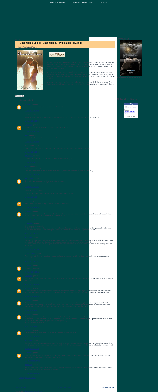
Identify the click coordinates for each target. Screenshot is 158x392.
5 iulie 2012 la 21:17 (32, 326)
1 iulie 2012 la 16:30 (32, 152)
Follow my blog (131, 116)
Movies (132, 112)
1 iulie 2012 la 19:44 (32, 197)
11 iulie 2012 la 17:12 (32, 361)
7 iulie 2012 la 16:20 (32, 349)
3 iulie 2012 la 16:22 (32, 272)
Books (126, 112)
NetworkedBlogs (129, 104)
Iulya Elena (29, 178)
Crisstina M (29, 223)
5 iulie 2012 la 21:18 (32, 336)
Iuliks (27, 135)
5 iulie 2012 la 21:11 (32, 310)
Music (126, 113)
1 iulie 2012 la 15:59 (32, 121)
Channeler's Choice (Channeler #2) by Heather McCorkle (51, 42)
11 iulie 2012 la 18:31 (32, 373)
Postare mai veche (108, 388)
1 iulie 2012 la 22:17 (32, 219)
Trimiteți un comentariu (27, 378)
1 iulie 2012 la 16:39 (32, 162)
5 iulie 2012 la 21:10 (32, 296)
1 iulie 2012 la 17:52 (32, 187)
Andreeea (28, 237)
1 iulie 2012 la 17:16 (32, 174)
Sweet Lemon (30, 253)
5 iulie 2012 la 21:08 (32, 284)
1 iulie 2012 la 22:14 (32, 207)
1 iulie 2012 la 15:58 (32, 111)
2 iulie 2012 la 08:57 (32, 234)
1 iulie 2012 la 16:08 (32, 142)
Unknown (28, 104)
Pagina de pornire (64, 388)
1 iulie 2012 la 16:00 (32, 131)
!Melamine (29, 156)
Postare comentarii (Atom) (34, 391)
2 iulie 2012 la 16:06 (32, 249)
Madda (27, 166)
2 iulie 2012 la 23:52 (32, 262)
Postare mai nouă (21, 388)
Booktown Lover (130, 108)
